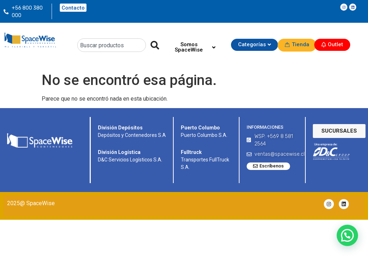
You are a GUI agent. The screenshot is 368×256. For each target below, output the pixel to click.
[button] (347, 235)
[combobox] (111, 45)
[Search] (152, 45)
